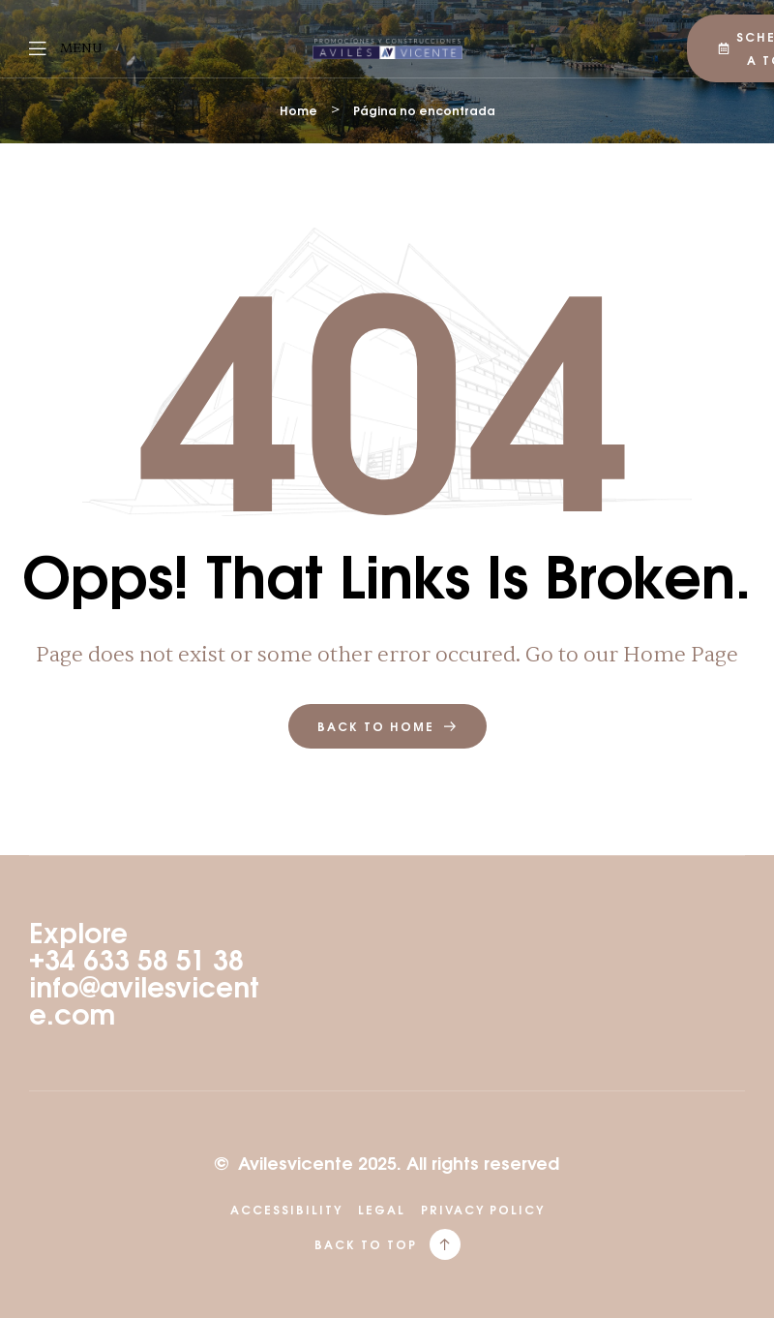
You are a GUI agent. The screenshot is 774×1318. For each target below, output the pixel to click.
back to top (365, 1244)
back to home (387, 726)
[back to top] (445, 1244)
